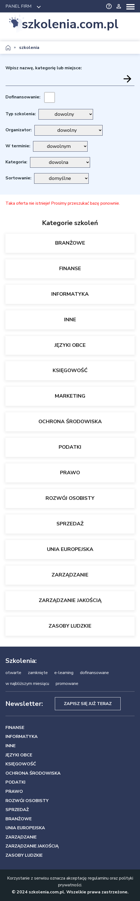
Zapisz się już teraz (88, 704)
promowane (67, 684)
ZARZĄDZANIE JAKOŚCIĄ (70, 600)
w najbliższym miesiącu (27, 684)
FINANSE (70, 268)
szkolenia (29, 47)
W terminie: (17, 146)
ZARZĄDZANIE (70, 574)
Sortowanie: (18, 178)
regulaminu (98, 878)
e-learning (63, 673)
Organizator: (18, 130)
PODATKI (70, 447)
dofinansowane (94, 673)
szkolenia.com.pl (70, 24)
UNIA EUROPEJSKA (70, 549)
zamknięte (38, 673)
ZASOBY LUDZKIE (70, 625)
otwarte (13, 673)
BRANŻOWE (70, 243)
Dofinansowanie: (22, 97)
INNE (70, 319)
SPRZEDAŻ (70, 523)
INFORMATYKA (70, 294)
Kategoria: (16, 162)
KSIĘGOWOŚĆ (70, 370)
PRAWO (70, 472)
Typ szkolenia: (20, 114)
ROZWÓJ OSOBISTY (70, 498)
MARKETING (70, 396)
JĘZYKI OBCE (70, 345)
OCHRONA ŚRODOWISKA (70, 421)
